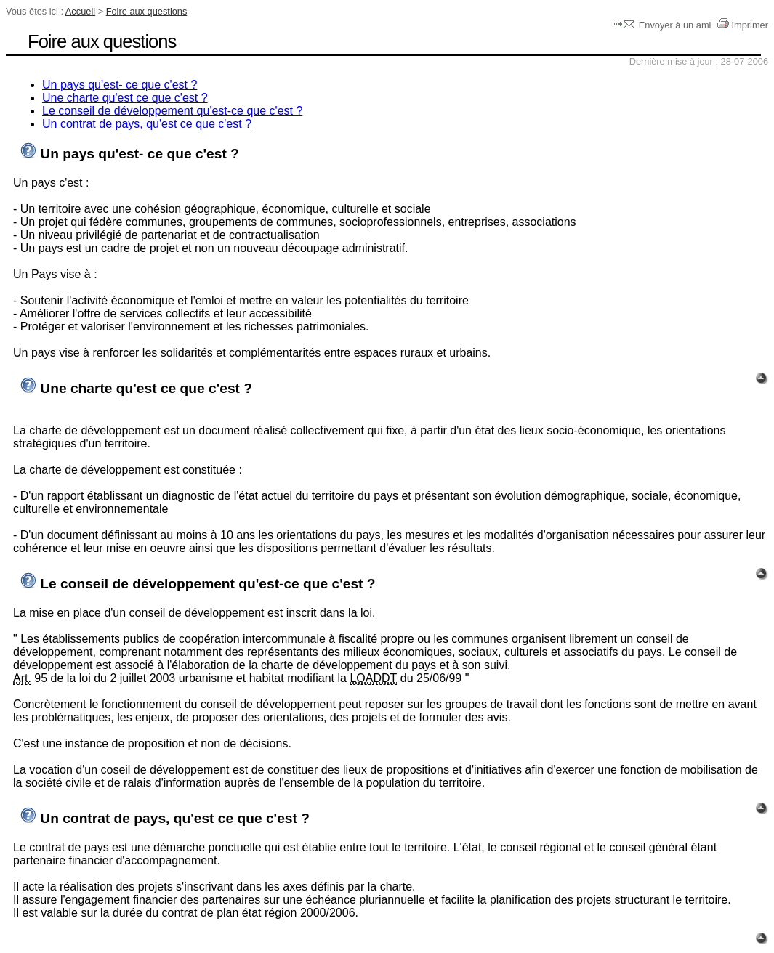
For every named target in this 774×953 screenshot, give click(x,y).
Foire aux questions (147, 11)
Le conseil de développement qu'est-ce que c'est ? (172, 111)
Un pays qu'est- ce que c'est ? (119, 84)
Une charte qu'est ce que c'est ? (125, 98)
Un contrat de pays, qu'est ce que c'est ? (146, 124)
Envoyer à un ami (664, 25)
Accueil (80, 11)
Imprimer (742, 25)
